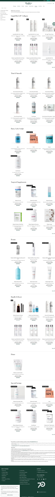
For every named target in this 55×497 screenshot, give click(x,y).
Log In (45, 0)
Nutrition (18, 6)
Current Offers (5, 472)
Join (44, 6)
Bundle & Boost (2, 17)
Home (1, 18)
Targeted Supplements (4, 14)
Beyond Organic (23, 475)
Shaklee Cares (5, 473)
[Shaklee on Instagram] (38, 479)
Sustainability (22, 473)
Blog (40, 476)
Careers (3, 480)
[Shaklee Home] (29, 3)
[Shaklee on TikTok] (42, 479)
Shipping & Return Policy (42, 472)
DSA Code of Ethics (6, 478)
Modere (36, 6)
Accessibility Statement (24, 480)
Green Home (31, 6)
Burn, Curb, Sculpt (3, 13)
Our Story (40, 6)
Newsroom (4, 475)
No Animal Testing (23, 472)
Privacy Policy (4, 493)
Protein (23, 6)
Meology (14, 6)
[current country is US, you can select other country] (52, 0)
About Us (4, 470)
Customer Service (41, 470)
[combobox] (50, 3)
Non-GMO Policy (23, 477)
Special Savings (2, 19)
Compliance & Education (25, 483)
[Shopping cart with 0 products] (48, 0)
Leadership (22, 470)
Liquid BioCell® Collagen (4, 10)
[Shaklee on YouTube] (44, 479)
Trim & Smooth (2, 11)
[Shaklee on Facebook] (40, 479)
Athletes (3, 477)
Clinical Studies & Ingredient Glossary (27, 478)
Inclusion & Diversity (24, 482)
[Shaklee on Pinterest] (46, 479)
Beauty (26, 6)
